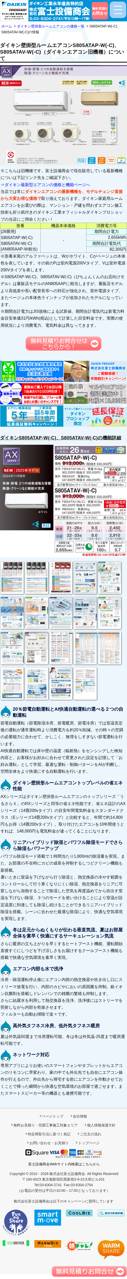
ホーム (6, 26)
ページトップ (52, 1116)
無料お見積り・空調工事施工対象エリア (45, 1125)
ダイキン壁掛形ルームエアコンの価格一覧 (50, 26)
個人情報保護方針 (101, 1125)
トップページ (89, 1143)
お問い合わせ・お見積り (49, 1143)
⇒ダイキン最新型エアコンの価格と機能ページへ (45, 185)
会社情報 (80, 1116)
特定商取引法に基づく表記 (49, 1134)
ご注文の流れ (90, 1134)
